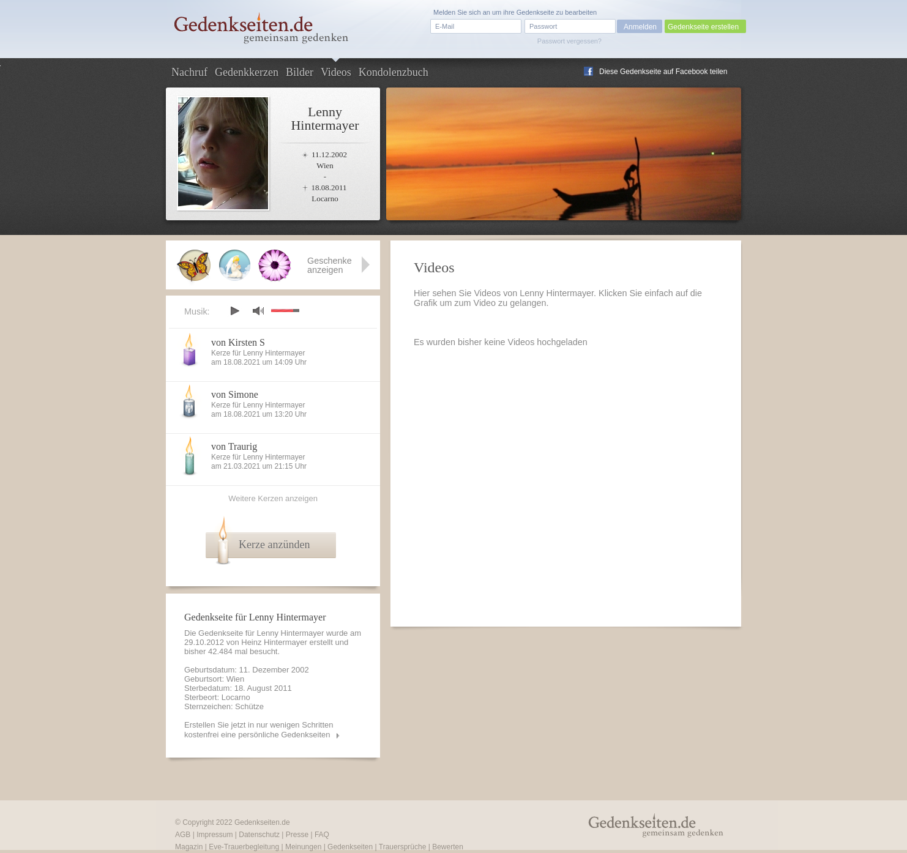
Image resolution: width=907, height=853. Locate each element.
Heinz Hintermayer (274, 642)
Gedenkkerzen (246, 72)
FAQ (322, 834)
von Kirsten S (238, 342)
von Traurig (234, 446)
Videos (336, 72)
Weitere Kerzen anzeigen (273, 498)
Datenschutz (259, 834)
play (234, 311)
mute (258, 310)
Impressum (214, 834)
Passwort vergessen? (569, 41)
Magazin (189, 847)
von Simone (234, 394)
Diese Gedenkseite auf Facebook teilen (663, 71)
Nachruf (189, 72)
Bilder (299, 72)
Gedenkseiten (350, 847)
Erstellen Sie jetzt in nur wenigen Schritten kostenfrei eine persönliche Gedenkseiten (259, 729)
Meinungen (303, 847)
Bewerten (447, 847)
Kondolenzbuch (393, 72)
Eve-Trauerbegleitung (244, 847)
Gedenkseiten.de (262, 822)
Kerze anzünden (274, 544)
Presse (297, 834)
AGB (182, 834)
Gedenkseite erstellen (703, 27)
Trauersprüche (403, 847)
